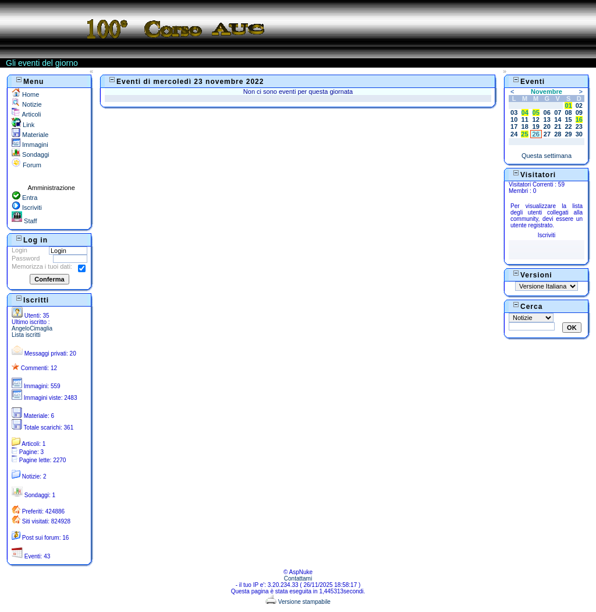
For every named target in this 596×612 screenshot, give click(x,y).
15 (568, 119)
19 (536, 126)
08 (568, 112)
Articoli (26, 114)
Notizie (27, 104)
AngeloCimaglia (32, 328)
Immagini (30, 144)
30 (579, 134)
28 (557, 134)
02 (579, 105)
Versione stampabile (298, 602)
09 (579, 112)
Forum (26, 164)
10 (513, 119)
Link (23, 124)
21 (557, 126)
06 (547, 112)
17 (513, 126)
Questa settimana (547, 155)
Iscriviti (27, 207)
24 (513, 134)
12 (536, 119)
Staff (24, 220)
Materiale (30, 134)
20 (547, 126)
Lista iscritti (26, 335)
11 (525, 119)
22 (568, 126)
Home (25, 94)
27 (547, 134)
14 (557, 119)
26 (536, 134)
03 (513, 112)
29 (568, 134)
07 (557, 112)
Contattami (298, 578)
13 (547, 119)
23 (579, 126)
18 (525, 126)
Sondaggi (30, 154)
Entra (24, 197)
